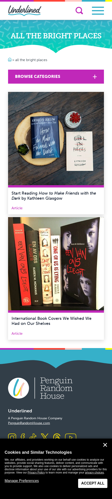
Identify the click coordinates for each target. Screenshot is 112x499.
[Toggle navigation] (98, 11)
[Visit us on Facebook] (23, 438)
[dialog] (56, 469)
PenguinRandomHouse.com (29, 423)
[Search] (79, 10)
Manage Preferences (22, 481)
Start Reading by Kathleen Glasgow (54, 196)
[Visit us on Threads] (56, 438)
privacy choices (94, 472)
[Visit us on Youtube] (70, 438)
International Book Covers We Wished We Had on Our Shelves (51, 321)
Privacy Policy (36, 472)
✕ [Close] (105, 445)
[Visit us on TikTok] (32, 438)
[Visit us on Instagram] (12, 438)
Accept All (92, 483)
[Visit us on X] (45, 438)
